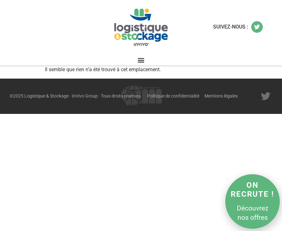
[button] (141, 60)
